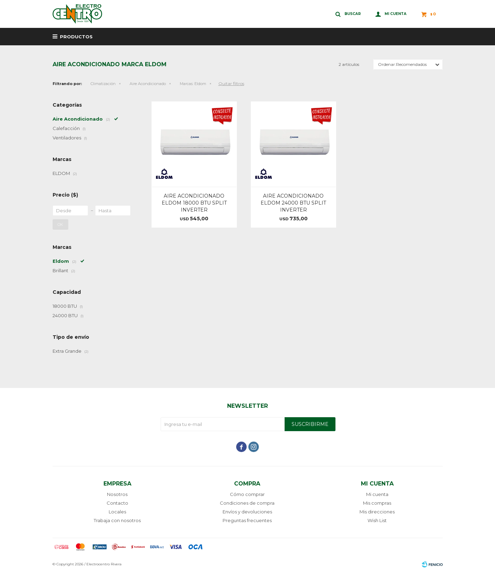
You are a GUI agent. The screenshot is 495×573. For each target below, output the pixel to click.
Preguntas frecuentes (247, 520)
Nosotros (117, 494)
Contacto (117, 503)
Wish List (377, 520)
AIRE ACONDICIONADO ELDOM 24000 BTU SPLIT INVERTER (293, 203)
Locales (117, 511)
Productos (76, 36)
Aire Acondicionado (148, 83)
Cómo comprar (247, 494)
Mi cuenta (377, 494)
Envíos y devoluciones (247, 511)
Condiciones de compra (247, 503)
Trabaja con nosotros (117, 520)
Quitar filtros (231, 83)
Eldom (193, 83)
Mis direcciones (377, 511)
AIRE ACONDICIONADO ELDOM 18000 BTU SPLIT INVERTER (194, 203)
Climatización (103, 83)
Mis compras (377, 503)
